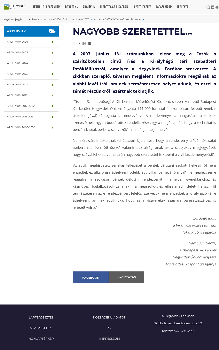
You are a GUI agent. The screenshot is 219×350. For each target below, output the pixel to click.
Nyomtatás (126, 277)
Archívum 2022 (17, 84)
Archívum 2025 (17, 52)
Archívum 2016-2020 (21, 106)
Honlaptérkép (41, 338)
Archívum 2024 (17, 63)
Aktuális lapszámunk (46, 7)
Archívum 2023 (17, 74)
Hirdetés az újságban (114, 7)
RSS (109, 328)
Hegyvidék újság (16, 7)
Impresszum (109, 338)
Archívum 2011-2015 (20, 117)
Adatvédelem (41, 328)
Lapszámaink (164, 7)
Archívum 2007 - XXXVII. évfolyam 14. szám (117, 19)
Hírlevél (182, 7)
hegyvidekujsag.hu (13, 19)
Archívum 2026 (17, 42)
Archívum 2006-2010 (55, 19)
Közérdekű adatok (109, 317)
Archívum (89, 7)
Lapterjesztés (142, 7)
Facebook (90, 277)
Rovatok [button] (71, 7)
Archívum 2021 (17, 95)
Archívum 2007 (80, 19)
